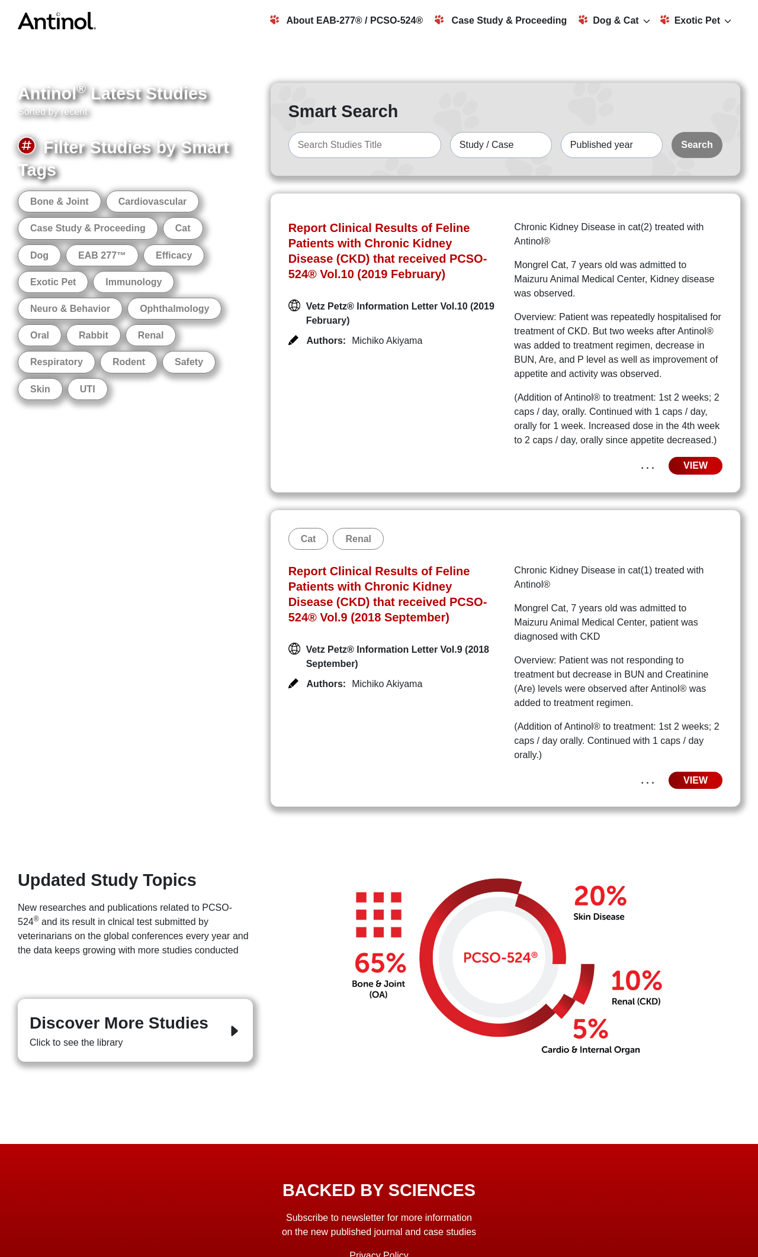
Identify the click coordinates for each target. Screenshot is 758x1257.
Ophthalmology (174, 309)
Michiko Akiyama (387, 341)
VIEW (695, 465)
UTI (87, 389)
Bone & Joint (59, 201)
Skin (40, 389)
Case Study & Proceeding (501, 20)
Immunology (133, 282)
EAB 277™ (102, 255)
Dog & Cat (608, 20)
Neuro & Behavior (70, 309)
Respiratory (56, 362)
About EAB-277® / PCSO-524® (346, 20)
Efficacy (174, 255)
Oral (39, 335)
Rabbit (93, 335)
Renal (151, 335)
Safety (189, 362)
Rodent (129, 362)
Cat (183, 228)
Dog (39, 255)
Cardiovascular (152, 201)
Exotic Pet (690, 20)
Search (696, 145)
